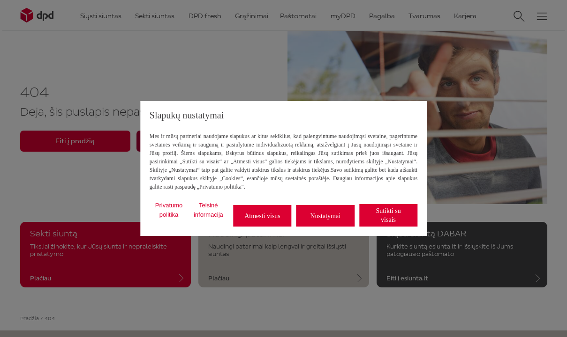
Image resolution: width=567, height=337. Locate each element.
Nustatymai (325, 216)
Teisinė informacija (208, 210)
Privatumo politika (169, 210)
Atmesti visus (262, 216)
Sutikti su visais (388, 215)
